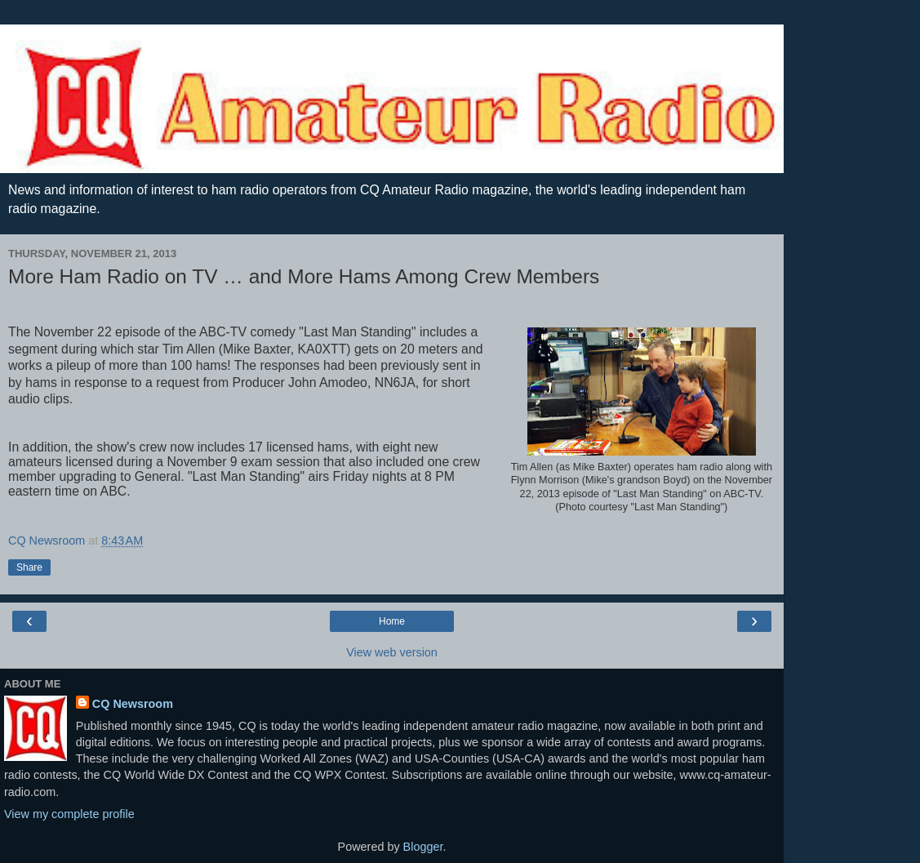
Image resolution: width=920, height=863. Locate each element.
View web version (392, 652)
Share (29, 567)
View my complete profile (69, 814)
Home (392, 621)
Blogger (423, 846)
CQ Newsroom (132, 703)
